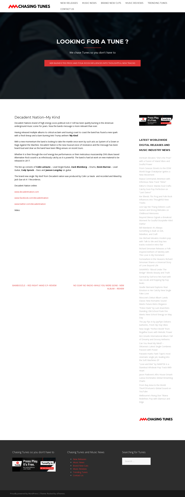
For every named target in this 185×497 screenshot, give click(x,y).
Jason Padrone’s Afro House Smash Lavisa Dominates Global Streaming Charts (156, 377)
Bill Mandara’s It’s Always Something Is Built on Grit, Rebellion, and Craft (151, 231)
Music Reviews (134, 3)
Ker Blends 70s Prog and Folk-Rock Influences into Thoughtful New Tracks (92, 64)
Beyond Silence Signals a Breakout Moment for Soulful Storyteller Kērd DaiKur (156, 220)
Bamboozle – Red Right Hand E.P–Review (34, 285)
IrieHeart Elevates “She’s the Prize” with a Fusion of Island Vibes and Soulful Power (155, 161)
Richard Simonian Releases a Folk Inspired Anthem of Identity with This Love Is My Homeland (155, 251)
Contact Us (67, 9)
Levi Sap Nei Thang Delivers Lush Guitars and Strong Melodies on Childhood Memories (154, 210)
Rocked (50, 493)
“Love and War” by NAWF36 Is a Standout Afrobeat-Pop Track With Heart (155, 367)
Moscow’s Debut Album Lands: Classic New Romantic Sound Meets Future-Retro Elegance (153, 300)
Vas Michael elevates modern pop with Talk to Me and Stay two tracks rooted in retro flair (155, 241)
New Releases (69, 3)
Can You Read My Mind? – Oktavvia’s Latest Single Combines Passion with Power (155, 346)
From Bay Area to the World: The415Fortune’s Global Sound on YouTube (155, 388)
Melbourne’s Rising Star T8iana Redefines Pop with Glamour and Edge (154, 398)
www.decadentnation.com (26, 191)
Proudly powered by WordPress (24, 493)
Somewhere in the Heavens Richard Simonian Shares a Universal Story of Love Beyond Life (155, 262)
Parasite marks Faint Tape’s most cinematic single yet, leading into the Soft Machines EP (155, 357)
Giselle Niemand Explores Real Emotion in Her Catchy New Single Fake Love (155, 290)
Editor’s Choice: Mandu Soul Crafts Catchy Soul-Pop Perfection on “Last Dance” (155, 189)
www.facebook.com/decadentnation (31, 197)
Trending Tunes (157, 3)
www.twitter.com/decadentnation (30, 204)
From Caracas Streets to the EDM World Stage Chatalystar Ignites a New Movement (155, 171)
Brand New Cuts (111, 3)
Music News (89, 3)
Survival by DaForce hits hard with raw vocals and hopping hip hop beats (155, 280)
